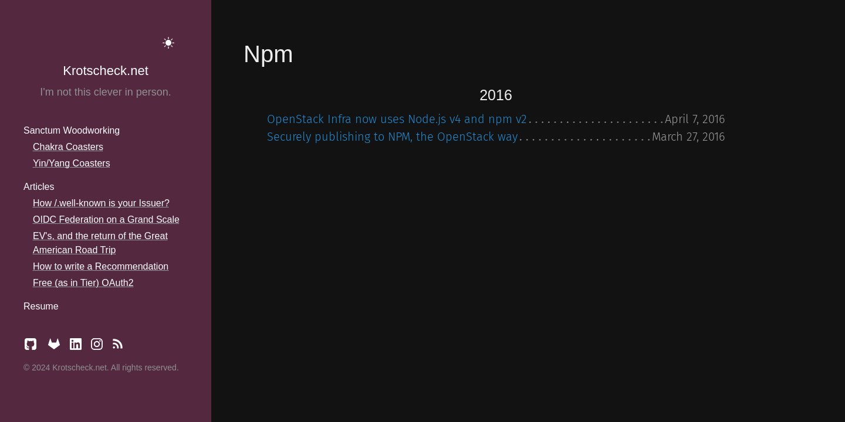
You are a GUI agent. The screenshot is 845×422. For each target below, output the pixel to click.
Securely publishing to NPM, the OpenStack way (392, 137)
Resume (41, 306)
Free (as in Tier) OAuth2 (83, 283)
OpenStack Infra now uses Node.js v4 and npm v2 (397, 119)
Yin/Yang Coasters (71, 163)
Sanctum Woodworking (71, 130)
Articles (38, 187)
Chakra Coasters (68, 147)
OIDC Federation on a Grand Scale (106, 219)
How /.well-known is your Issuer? (101, 203)
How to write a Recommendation (100, 266)
